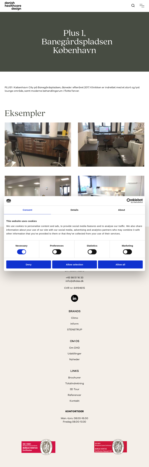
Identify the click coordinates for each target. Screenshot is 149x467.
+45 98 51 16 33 (74, 277)
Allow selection (74, 264)
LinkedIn (74, 298)
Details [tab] (74, 210)
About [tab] (121, 210)
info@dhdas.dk (75, 281)
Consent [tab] (27, 210)
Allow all (120, 264)
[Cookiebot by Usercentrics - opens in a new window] (129, 200)
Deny (29, 264)
